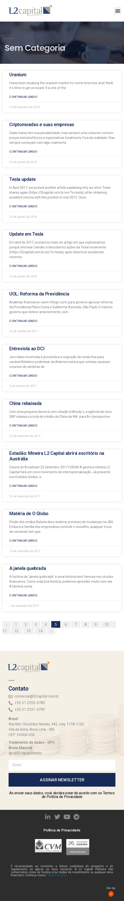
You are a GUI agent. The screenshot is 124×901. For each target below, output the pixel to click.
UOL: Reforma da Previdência (39, 231)
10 (108, 561)
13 (30, 568)
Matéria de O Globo (28, 451)
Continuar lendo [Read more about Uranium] (23, 34)
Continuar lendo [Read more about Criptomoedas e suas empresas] (23, 89)
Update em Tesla (26, 171)
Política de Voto (56, 875)
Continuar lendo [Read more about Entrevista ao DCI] (23, 313)
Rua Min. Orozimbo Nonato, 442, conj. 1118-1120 (46, 724)
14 (42, 568)
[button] (117, 11)
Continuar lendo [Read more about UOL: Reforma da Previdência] (23, 259)
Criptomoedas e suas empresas (41, 62)
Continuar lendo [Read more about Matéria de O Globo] (23, 478)
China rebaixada (25, 341)
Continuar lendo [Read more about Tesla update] (23, 144)
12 (18, 568)
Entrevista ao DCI (26, 286)
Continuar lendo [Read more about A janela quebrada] (23, 533)
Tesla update (22, 117)
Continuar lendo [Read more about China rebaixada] (23, 363)
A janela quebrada (27, 506)
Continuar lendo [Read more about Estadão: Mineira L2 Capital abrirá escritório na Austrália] (23, 423)
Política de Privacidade (62, 830)
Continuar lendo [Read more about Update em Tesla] (23, 204)
